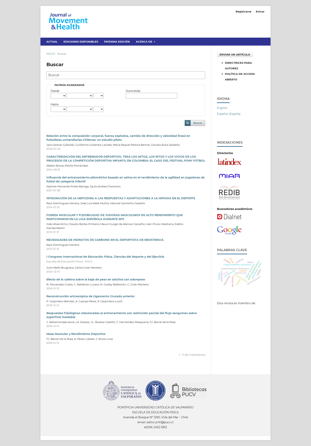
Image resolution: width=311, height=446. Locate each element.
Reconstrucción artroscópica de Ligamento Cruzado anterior (90, 296)
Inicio (50, 53)
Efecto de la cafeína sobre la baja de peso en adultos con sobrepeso (95, 279)
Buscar (198, 122)
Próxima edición (117, 41)
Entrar (260, 11)
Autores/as (133, 91)
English (222, 108)
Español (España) (229, 114)
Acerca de (144, 41)
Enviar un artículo (235, 54)
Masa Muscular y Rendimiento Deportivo (76, 334)
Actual (52, 41)
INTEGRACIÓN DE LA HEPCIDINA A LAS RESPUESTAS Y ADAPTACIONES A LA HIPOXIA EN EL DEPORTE (120, 198)
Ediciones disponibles (80, 41)
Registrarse (243, 11)
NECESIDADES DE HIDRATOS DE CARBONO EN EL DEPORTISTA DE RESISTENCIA (105, 240)
